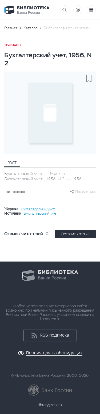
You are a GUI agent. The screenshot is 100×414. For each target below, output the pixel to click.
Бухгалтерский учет (38, 209)
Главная (10, 28)
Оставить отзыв (75, 234)
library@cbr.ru (50, 404)
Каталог (30, 28)
